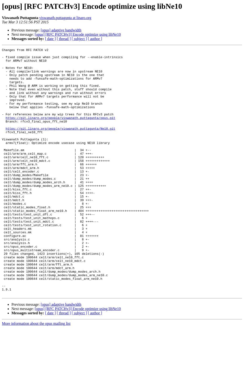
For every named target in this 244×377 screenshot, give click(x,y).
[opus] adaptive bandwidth (61, 30)
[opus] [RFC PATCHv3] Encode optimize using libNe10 (78, 34)
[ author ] (95, 39)
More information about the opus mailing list (36, 373)
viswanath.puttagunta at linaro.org (65, 18)
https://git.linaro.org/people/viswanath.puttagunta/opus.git (60, 132)
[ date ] (50, 39)
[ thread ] (64, 39)
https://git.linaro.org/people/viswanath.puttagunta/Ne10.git (60, 145)
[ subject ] (79, 39)
